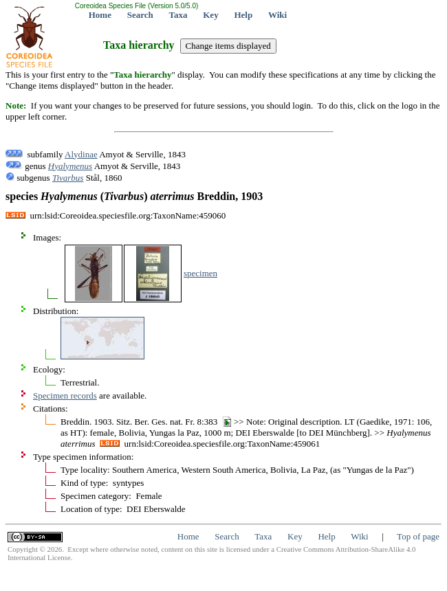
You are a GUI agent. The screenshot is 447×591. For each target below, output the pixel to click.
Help (243, 15)
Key (210, 15)
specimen (200, 273)
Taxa (178, 15)
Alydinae (81, 154)
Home (100, 15)
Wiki (277, 15)
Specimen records (65, 395)
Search (140, 15)
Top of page (418, 536)
